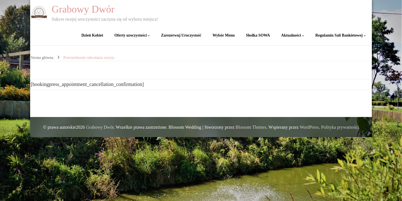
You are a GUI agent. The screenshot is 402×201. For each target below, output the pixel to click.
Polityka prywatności (340, 127)
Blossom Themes (251, 127)
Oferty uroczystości (130, 35)
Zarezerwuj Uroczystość (181, 35)
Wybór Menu (223, 35)
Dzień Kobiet (92, 35)
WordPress (309, 127)
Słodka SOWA (258, 35)
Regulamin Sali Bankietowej (339, 35)
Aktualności (291, 35)
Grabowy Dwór (83, 9)
